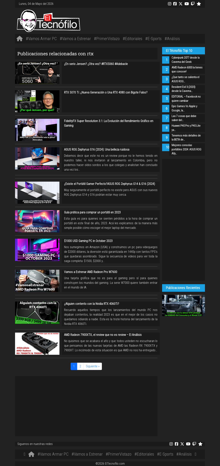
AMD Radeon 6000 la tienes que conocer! (187, 69)
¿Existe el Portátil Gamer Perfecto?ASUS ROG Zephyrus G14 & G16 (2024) (109, 184)
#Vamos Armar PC (41, 38)
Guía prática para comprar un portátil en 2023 (92, 212)
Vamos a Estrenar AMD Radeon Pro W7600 (90, 272)
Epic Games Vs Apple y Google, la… (184, 108)
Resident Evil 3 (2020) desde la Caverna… (183, 89)
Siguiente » (92, 366)
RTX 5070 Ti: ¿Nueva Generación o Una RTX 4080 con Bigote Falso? (105, 92)
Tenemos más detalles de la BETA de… (186, 138)
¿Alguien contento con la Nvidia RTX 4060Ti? (91, 304)
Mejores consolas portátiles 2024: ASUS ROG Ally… (186, 149)
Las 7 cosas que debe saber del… (184, 118)
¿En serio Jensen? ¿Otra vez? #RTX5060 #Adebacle (96, 64)
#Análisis (172, 38)
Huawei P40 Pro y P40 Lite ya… (186, 128)
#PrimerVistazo (107, 38)
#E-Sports (153, 38)
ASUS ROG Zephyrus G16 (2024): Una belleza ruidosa (96, 149)
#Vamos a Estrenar (75, 38)
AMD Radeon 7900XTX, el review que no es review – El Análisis (103, 335)
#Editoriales (132, 38)
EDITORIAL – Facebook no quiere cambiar (186, 99)
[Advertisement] (149, 20)
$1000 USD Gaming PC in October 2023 (88, 241)
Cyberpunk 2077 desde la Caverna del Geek (186, 60)
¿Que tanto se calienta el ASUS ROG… (185, 79)
